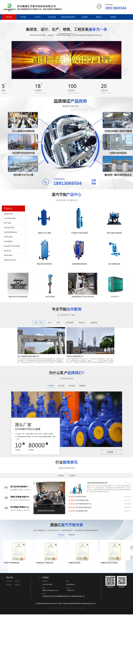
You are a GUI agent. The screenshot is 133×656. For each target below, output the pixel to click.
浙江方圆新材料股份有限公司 (28, 399)
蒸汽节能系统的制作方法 (83, 547)
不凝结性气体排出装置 (79, 276)
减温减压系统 (8, 257)
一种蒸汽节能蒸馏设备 (11, 604)
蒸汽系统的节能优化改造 (83, 550)
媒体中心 (99, 17)
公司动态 (61, 518)
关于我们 (23, 17)
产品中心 (38, 17)
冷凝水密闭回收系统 (10, 275)
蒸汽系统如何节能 (81, 554)
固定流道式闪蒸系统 (44, 307)
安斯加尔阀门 (8, 298)
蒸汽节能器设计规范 (82, 543)
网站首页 (9, 17)
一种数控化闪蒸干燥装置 (108, 604)
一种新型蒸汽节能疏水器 (44, 604)
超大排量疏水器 (114, 307)
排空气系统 (7, 266)
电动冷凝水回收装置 (114, 276)
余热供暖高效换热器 (79, 307)
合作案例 (85, 17)
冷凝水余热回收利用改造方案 (97, 526)
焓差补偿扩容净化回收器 (12, 289)
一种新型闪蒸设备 (74, 604)
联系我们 (113, 17)
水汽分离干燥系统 (10, 261)
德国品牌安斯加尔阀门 (68, 17)
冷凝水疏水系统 (9, 271)
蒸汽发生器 (52, 17)
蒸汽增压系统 (8, 280)
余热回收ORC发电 (10, 303)
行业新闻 (72, 518)
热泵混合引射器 (81, 540)
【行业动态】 (72, 540)
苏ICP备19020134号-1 (67, 653)
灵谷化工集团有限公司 (75, 399)
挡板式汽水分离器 (44, 276)
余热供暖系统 (8, 284)
